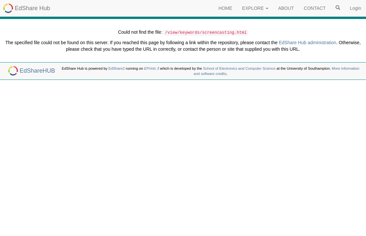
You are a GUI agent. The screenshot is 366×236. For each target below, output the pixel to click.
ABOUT (286, 8)
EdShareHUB (37, 70)
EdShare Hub (32, 8)
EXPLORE (255, 8)
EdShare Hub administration (307, 42)
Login (355, 8)
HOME (225, 8)
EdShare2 (116, 68)
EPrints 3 (151, 68)
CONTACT (315, 8)
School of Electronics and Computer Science (239, 68)
